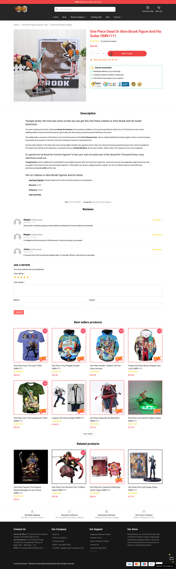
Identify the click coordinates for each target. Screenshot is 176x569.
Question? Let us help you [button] (164, 566)
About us (55, 534)
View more (88, 434)
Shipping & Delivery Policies (100, 534)
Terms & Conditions (59, 538)
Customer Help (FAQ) (98, 548)
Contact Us (94, 545)
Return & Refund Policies (99, 541)
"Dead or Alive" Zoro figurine (114, 148)
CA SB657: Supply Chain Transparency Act (68, 548)
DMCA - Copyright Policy (61, 545)
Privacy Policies (58, 541)
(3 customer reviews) (109, 41)
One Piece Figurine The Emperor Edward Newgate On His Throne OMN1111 (27, 490)
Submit (19, 312)
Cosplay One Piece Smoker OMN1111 (68, 418)
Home (16, 25)
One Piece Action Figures (61, 25)
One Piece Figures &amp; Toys (35, 25)
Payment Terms (96, 538)
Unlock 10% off (171, 558)
